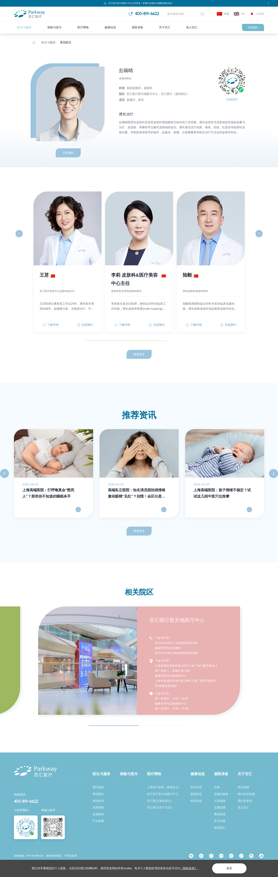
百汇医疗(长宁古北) (159, 807)
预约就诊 (98, 787)
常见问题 (220, 820)
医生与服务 (24, 27)
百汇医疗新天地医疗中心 (162, 794)
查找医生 (65, 42)
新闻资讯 (196, 794)
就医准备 (137, 27)
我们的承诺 (245, 800)
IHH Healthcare (35, 855)
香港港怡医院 (53, 855)
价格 (217, 787)
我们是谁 (243, 787)
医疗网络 (83, 27)
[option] (53, 473)
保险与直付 (54, 27)
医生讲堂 (196, 787)
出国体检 (98, 807)
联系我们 (220, 827)
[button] (19, 233)
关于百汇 (164, 27)
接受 (229, 868)
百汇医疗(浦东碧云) (159, 800)
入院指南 (220, 800)
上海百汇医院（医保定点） (164, 787)
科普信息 (196, 800)
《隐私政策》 (188, 868)
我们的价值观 (246, 794)
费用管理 (220, 814)
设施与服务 (221, 794)
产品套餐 (98, 820)
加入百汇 (192, 27)
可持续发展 (70, 855)
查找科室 (98, 800)
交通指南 (220, 807)
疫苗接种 (98, 814)
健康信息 (110, 27)
